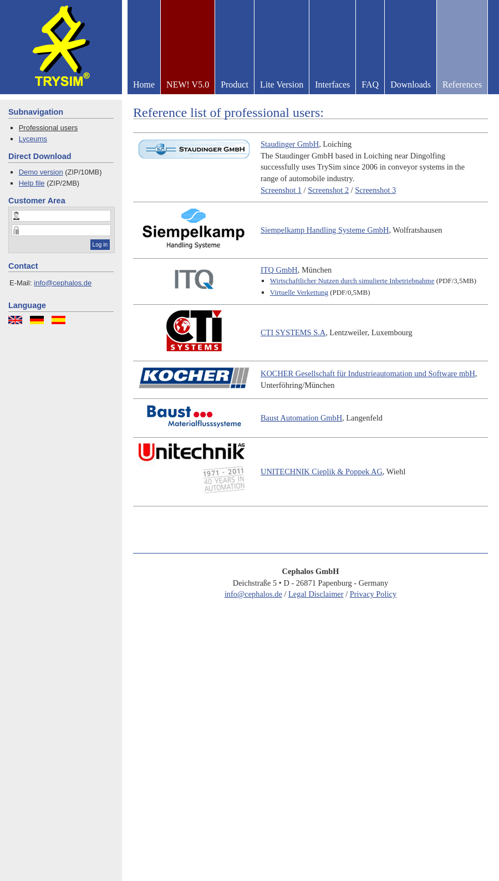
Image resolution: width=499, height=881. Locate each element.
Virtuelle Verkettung (299, 292)
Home (144, 84)
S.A (293, 332)
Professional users (48, 128)
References (462, 84)
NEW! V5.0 (187, 84)
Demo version (41, 172)
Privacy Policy (373, 594)
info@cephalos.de (62, 283)
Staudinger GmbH (290, 144)
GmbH (279, 269)
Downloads (410, 84)
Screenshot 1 (281, 190)
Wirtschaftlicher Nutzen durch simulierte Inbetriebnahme (352, 280)
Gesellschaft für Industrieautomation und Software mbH (368, 373)
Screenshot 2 (328, 190)
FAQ (370, 84)
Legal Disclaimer (316, 594)
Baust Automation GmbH (301, 417)
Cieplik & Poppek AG (322, 471)
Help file (32, 183)
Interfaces (332, 84)
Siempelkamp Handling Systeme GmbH (325, 230)
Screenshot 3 (375, 190)
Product (234, 84)
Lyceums (33, 139)
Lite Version (281, 84)
